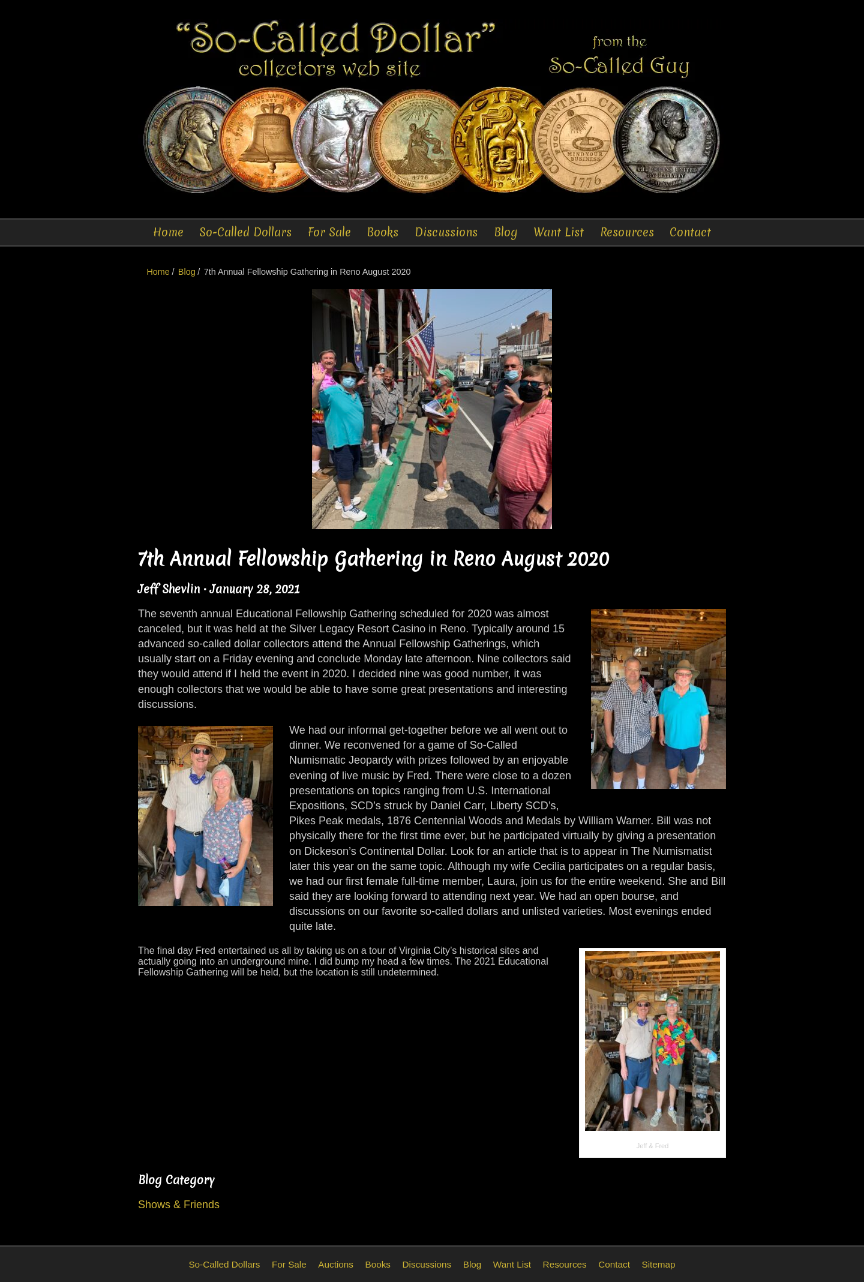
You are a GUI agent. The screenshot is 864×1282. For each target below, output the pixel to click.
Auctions (335, 1264)
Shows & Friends (179, 1205)
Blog (506, 232)
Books (382, 232)
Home (168, 232)
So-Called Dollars (245, 232)
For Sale (329, 232)
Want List (558, 232)
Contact (690, 232)
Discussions (446, 232)
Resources (627, 232)
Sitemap (658, 1264)
